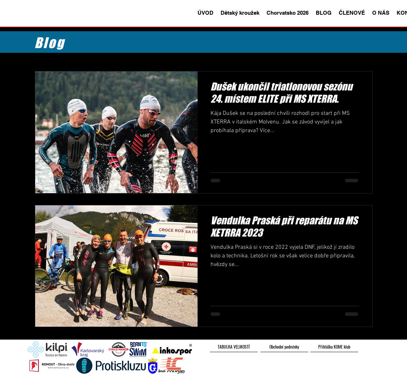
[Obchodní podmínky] (284, 346)
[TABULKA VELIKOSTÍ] (234, 346)
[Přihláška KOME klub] (334, 346)
